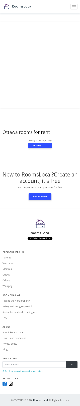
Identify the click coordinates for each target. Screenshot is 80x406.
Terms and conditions (14, 338)
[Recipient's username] (34, 364)
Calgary (7, 280)
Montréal (7, 268)
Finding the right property (16, 300)
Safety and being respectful (17, 306)
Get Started (40, 196)
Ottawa (7, 274)
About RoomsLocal (13, 332)
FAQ (5, 317)
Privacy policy (10, 343)
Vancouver (8, 263)
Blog (5, 349)
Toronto (7, 257)
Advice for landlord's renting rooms (21, 312)
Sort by (35, 145)
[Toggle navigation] (73, 7)
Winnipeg (7, 286)
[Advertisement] (40, 65)
